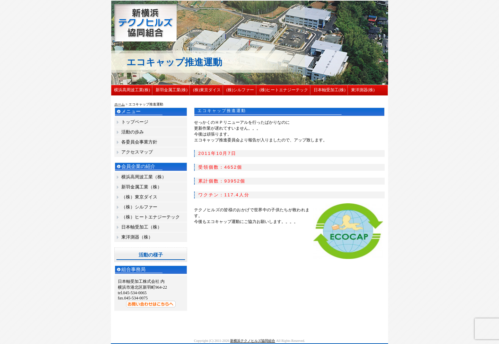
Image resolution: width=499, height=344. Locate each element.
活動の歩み (132, 131)
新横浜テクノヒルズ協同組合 (252, 341)
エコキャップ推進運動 (222, 110)
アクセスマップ (137, 152)
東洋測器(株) (363, 89)
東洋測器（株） (137, 237)
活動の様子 (151, 255)
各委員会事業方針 (139, 142)
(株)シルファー (240, 89)
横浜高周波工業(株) (132, 89)
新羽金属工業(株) (171, 89)
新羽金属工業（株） (141, 186)
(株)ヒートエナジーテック (284, 89)
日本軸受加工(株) (329, 89)
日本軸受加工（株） (141, 227)
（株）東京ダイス (139, 196)
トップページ (134, 121)
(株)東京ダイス (207, 89)
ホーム (119, 104)
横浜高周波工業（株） (143, 176)
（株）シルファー (139, 207)
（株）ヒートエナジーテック (150, 217)
